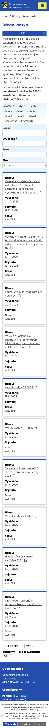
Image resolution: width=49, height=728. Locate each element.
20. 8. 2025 (11, 304)
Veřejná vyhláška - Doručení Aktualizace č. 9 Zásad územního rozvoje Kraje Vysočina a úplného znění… (23, 187)
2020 (9, 110)
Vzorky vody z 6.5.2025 (21, 428)
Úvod (5, 16)
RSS (33, 33)
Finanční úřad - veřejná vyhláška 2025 (19, 558)
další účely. (34, 709)
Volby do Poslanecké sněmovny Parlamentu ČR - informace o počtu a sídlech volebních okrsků (22, 341)
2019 (33, 105)
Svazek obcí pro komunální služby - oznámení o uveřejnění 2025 (24, 472)
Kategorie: (8, 105)
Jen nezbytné (25, 724)
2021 (21, 110)
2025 (33, 115)
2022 (32, 110)
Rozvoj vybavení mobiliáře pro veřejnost (23, 293)
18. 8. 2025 (11, 356)
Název (6, 128)
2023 (9, 115)
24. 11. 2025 (11, 201)
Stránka (13, 646)
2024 (21, 115)
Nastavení (39, 724)
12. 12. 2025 (11, 266)
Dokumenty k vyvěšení (19, 120)
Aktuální (10, 219)
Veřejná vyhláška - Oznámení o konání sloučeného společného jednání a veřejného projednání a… (24, 242)
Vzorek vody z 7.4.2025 (21, 516)
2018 (22, 105)
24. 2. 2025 (11, 617)
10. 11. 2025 (11, 257)
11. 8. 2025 (11, 396)
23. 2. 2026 (11, 626)
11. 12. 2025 (11, 210)
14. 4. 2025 (11, 485)
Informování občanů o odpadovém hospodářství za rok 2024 (23, 604)
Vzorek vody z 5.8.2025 (21, 387)
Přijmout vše (10, 724)
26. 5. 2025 (11, 437)
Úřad (15, 16)
